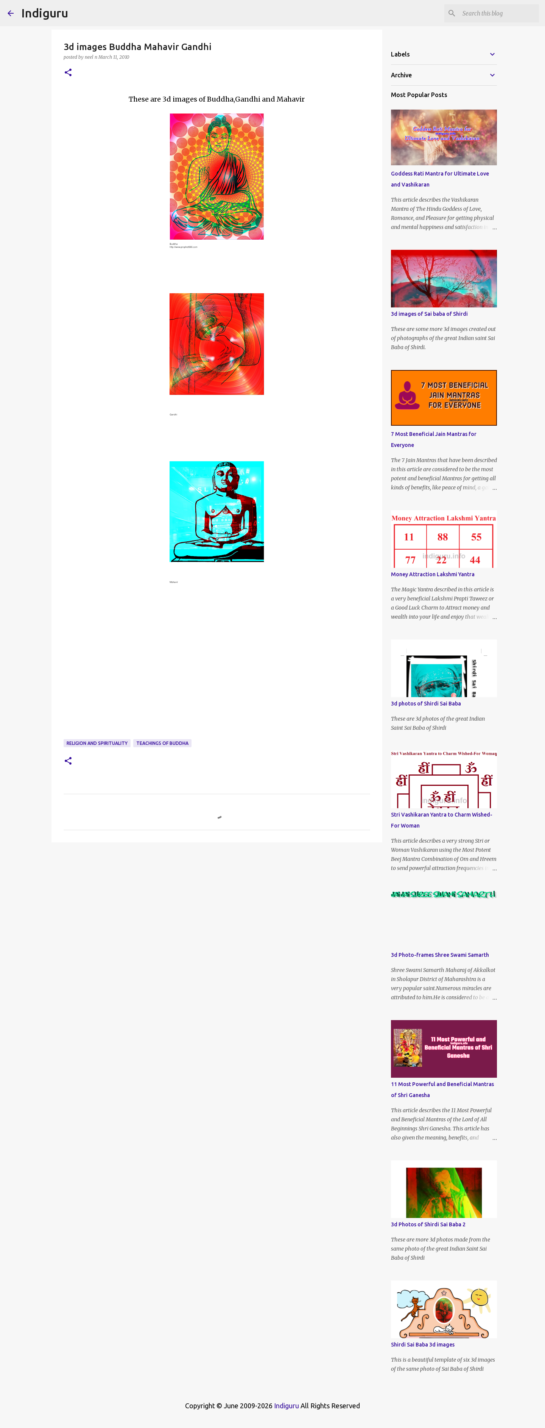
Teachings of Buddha (162, 743)
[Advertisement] (217, 679)
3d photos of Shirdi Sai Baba (426, 704)
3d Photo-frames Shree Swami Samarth (440, 955)
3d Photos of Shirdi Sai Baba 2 (428, 1224)
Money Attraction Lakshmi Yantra (433, 574)
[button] (68, 73)
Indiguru (44, 13)
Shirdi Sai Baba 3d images (423, 1345)
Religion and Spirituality (97, 743)
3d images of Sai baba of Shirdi (429, 314)
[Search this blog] (499, 13)
